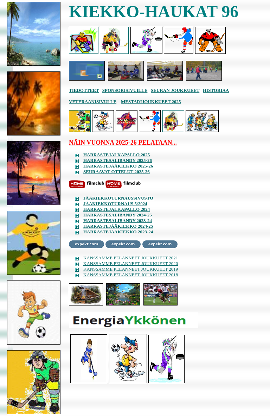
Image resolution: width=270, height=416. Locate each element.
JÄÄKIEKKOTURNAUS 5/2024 (115, 203)
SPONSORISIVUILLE (125, 90)
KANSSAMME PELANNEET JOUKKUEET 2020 (130, 263)
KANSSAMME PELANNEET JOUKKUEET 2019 (130, 269)
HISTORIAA (216, 90)
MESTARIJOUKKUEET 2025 (151, 101)
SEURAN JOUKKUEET (175, 90)
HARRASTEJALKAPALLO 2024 (116, 209)
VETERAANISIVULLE (92, 101)
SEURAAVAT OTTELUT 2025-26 (116, 171)
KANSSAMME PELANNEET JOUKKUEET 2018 (130, 274)
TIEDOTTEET (84, 90)
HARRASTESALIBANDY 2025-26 (117, 160)
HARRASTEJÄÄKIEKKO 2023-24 (118, 231)
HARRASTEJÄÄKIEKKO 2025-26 (118, 166)
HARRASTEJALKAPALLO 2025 (116, 154)
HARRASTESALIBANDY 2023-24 (117, 220)
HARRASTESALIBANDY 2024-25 (117, 215)
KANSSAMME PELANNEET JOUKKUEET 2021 (130, 257)
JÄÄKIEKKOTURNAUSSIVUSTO (118, 198)
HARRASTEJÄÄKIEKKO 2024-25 (118, 226)
